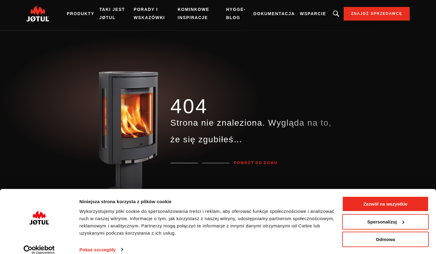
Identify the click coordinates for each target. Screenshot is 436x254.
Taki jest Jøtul (120, 15)
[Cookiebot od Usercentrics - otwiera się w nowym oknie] (39, 242)
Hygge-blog (231, 15)
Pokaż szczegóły (97, 242)
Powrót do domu (255, 163)
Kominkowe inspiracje (194, 15)
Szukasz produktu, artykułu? (326, 15)
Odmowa (385, 232)
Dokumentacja (266, 15)
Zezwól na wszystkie (385, 196)
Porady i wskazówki (154, 15)
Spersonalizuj (385, 214)
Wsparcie (303, 15)
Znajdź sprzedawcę (366, 15)
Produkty (90, 15)
